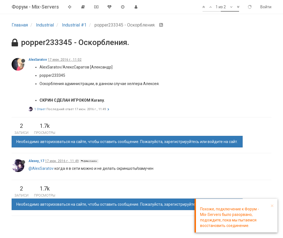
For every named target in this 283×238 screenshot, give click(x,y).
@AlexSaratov (89, 161)
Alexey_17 (36, 161)
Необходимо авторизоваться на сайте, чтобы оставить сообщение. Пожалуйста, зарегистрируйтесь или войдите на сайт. (127, 141)
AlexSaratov (37, 60)
